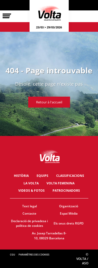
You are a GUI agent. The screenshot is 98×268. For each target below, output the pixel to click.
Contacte (29, 213)
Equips (42, 175)
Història (21, 175)
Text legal (29, 206)
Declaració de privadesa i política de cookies (29, 223)
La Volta (31, 183)
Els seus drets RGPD (69, 223)
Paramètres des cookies (34, 254)
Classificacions (70, 175)
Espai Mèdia (69, 213)
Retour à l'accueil (49, 102)
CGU (12, 254)
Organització (68, 206)
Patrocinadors (66, 190)
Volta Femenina (60, 183)
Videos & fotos (31, 190)
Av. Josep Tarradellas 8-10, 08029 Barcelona (49, 235)
